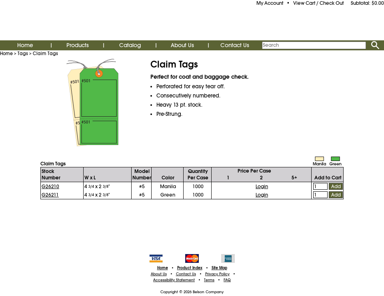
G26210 (50, 186)
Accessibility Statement (174, 280)
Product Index (189, 268)
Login (262, 186)
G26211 (50, 195)
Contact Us (234, 45)
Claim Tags (45, 53)
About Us (182, 45)
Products (77, 45)
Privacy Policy (217, 274)
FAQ (227, 280)
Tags (23, 53)
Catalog (130, 45)
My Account (269, 3)
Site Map (219, 268)
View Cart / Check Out (318, 3)
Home (25, 45)
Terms (209, 280)
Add (336, 186)
